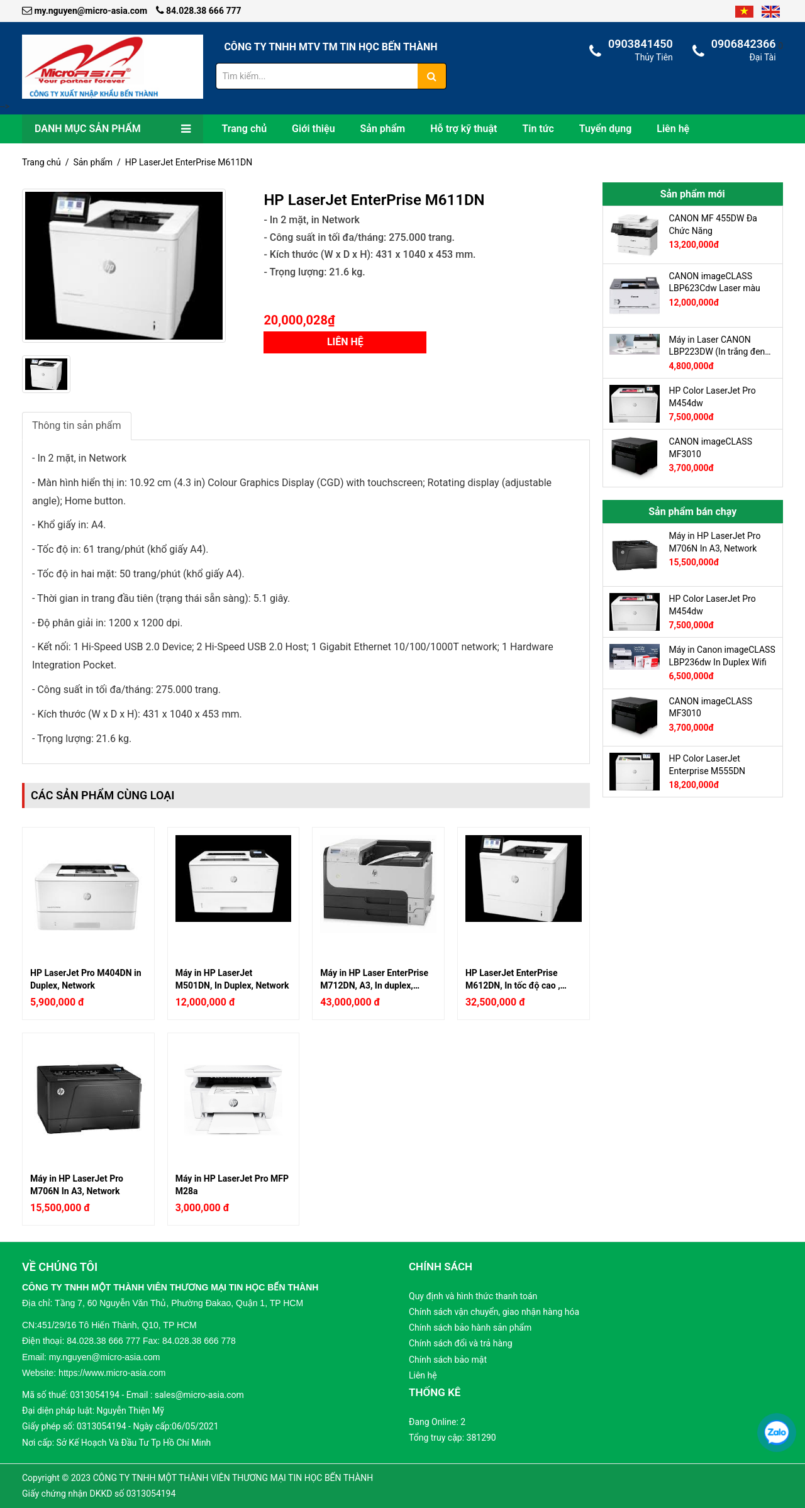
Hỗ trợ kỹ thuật (463, 129)
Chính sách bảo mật (448, 1360)
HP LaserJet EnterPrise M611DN (189, 162)
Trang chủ (244, 129)
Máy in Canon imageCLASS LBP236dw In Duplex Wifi (722, 656)
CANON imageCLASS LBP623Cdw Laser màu (714, 282)
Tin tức (537, 129)
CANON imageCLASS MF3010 (710, 447)
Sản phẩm (383, 129)
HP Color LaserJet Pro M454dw (712, 396)
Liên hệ (673, 129)
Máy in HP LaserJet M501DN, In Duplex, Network (232, 979)
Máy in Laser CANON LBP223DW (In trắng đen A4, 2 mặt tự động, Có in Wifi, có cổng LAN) (717, 346)
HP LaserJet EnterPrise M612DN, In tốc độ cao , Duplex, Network (512, 979)
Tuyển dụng (605, 129)
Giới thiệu (313, 129)
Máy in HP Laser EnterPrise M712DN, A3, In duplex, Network (374, 979)
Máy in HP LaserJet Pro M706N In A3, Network (76, 1184)
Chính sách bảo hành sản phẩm (470, 1327)
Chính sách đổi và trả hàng (461, 1343)
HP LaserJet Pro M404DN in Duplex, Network (86, 979)
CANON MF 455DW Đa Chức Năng (713, 224)
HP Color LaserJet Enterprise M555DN (707, 764)
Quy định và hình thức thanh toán (473, 1296)
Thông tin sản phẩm (76, 425)
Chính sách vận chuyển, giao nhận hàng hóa (494, 1312)
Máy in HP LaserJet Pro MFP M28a (232, 1184)
